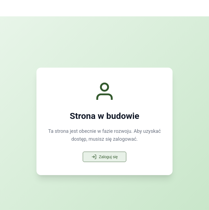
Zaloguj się (104, 157)
